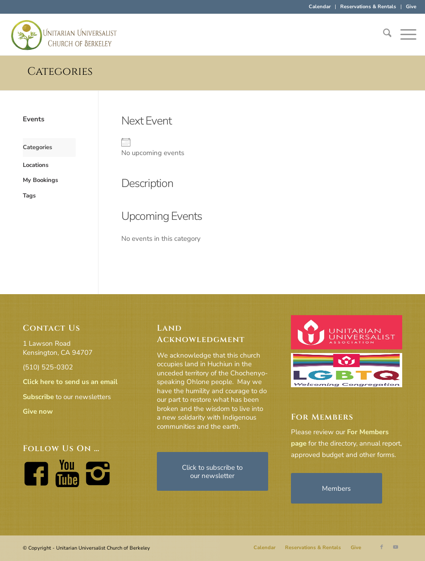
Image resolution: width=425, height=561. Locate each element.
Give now (38, 411)
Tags (29, 196)
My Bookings (40, 180)
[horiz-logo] (64, 34)
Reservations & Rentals (368, 6)
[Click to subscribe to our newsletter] (212, 471)
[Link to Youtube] (395, 547)
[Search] (383, 34)
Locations (35, 165)
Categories (60, 71)
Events (33, 119)
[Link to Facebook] (382, 547)
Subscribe (38, 396)
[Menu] (403, 34)
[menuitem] (320, 7)
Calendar (320, 6)
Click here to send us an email (70, 381)
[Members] (336, 488)
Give (411, 6)
